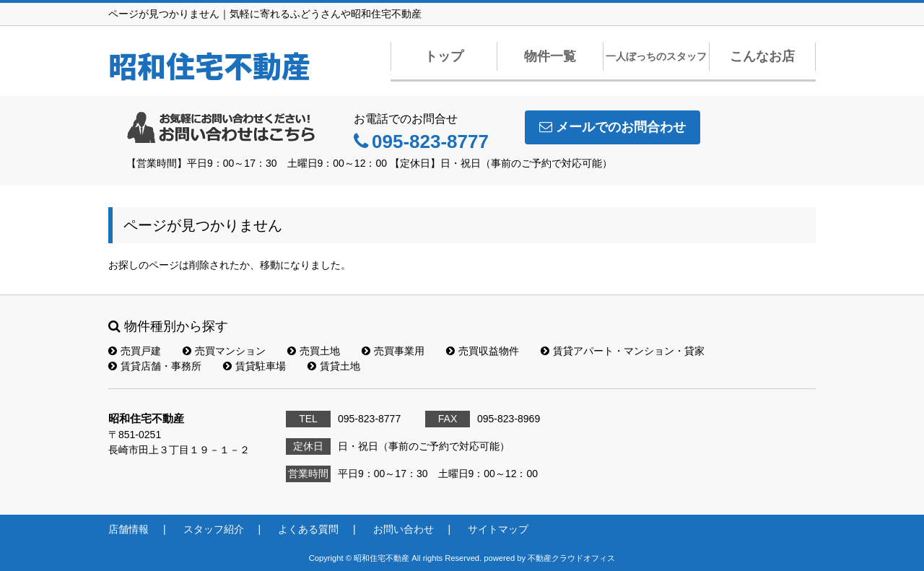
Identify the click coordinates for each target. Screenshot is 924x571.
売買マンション (224, 351)
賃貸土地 (334, 366)
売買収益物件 (482, 351)
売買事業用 (393, 351)
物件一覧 (550, 56)
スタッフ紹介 (213, 529)
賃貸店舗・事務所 (154, 366)
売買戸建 (134, 351)
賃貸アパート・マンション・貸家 (623, 351)
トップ (443, 56)
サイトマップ (498, 529)
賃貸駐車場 (254, 366)
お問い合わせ (403, 529)
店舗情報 (128, 529)
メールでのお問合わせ (612, 127)
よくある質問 (308, 529)
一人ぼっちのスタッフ (656, 56)
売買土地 (313, 351)
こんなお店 (762, 56)
